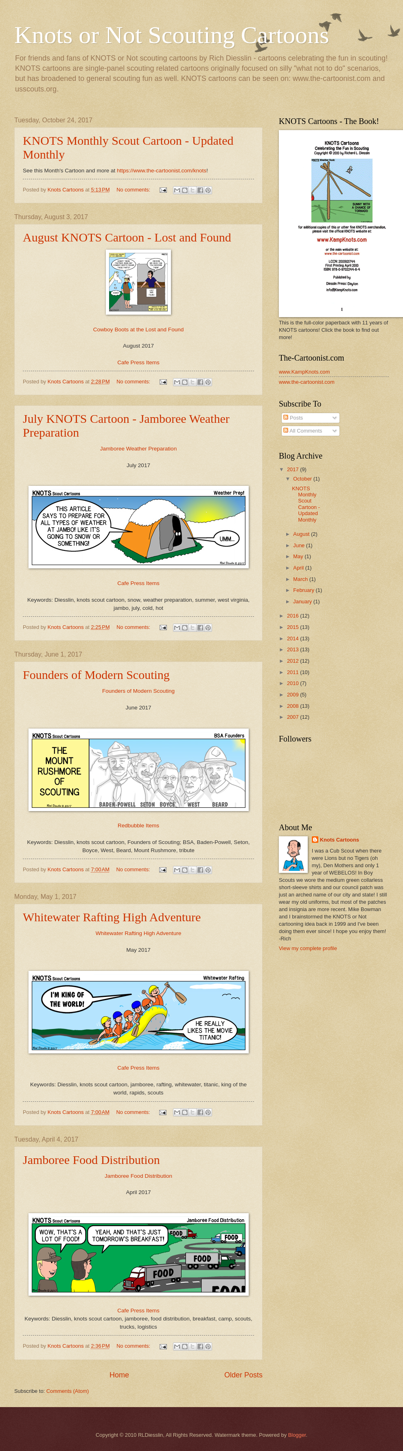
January (303, 601)
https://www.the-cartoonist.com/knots (161, 171)
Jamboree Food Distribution (91, 1159)
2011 (293, 672)
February (304, 590)
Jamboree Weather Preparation (138, 449)
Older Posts (243, 1375)
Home (119, 1375)
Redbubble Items (138, 825)
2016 (293, 616)
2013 (293, 649)
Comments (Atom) (67, 1391)
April (299, 568)
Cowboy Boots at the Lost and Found (138, 329)
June (299, 545)
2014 (293, 638)
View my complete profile (308, 948)
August (302, 534)
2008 (293, 706)
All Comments (302, 431)
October (303, 479)
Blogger (297, 1435)
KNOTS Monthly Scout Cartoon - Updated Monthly (306, 504)
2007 (293, 717)
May (298, 556)
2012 (293, 661)
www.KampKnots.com (304, 372)
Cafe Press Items (138, 362)
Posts (293, 418)
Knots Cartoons (339, 840)
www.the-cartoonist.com (307, 382)
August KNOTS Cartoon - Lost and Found (127, 237)
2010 (293, 683)
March (301, 579)
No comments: (134, 190)
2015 (293, 627)
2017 (293, 469)
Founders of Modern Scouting (96, 674)
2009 (293, 695)
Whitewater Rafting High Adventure (112, 917)
